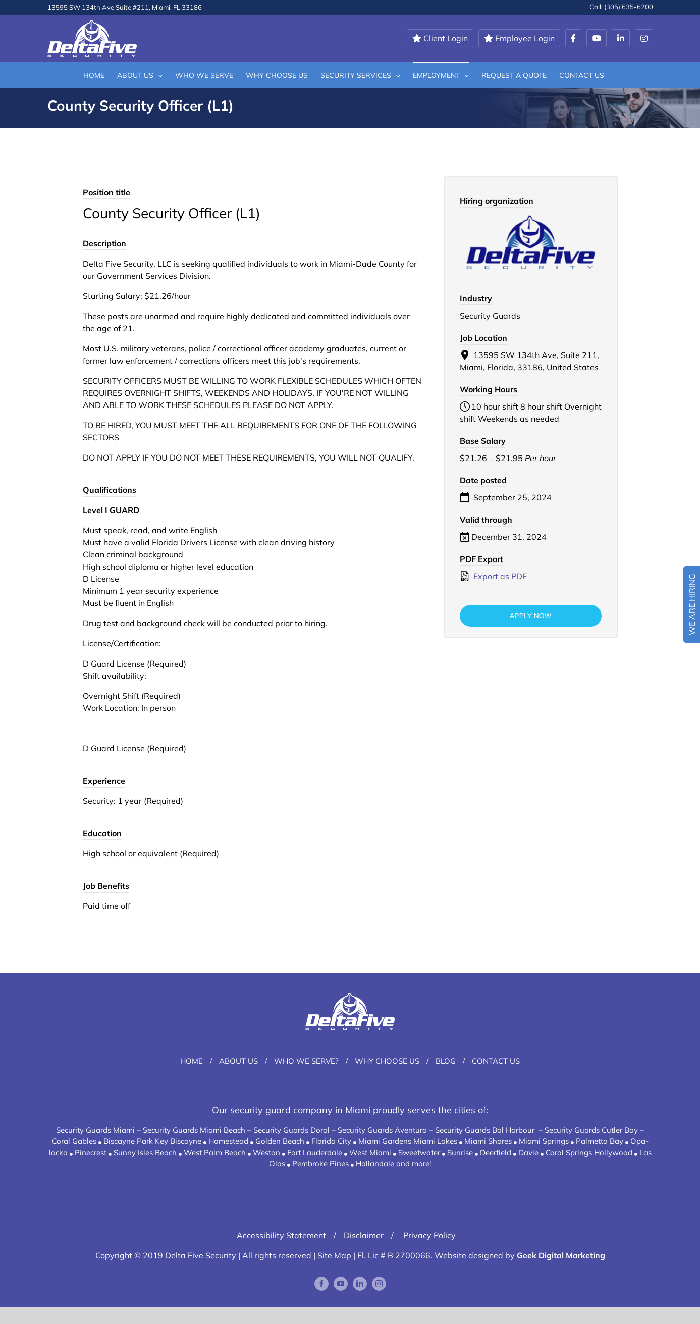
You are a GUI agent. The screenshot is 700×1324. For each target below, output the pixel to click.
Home (191, 1061)
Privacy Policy (428, 1235)
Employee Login (519, 38)
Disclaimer (364, 1235)
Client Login (440, 38)
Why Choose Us (387, 1061)
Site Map (334, 1255)
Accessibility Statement (281, 1235)
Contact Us (496, 1061)
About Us (238, 1061)
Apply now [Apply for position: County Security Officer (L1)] (530, 616)
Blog (446, 1061)
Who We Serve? (306, 1061)
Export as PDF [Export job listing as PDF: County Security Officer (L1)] (493, 576)
